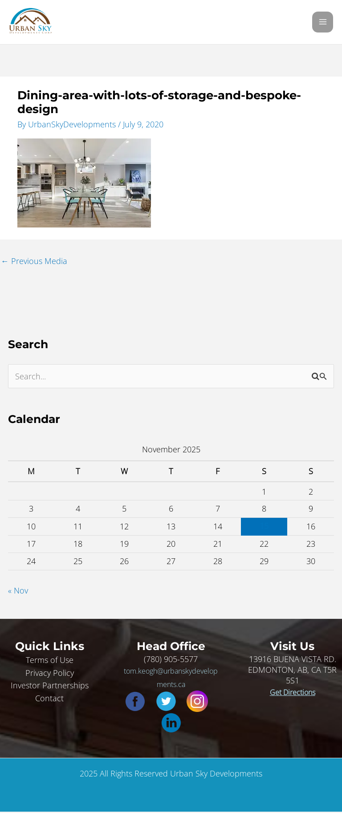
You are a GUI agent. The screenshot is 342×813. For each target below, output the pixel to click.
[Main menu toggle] (322, 22)
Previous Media (34, 262)
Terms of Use (49, 660)
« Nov (18, 591)
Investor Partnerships (50, 686)
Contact (49, 699)
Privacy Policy (49, 673)
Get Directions (292, 693)
